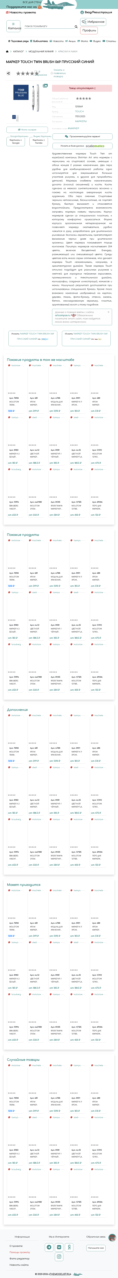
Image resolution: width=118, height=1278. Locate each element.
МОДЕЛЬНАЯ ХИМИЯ (41, 51)
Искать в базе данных (82, 146)
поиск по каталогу (35, 27)
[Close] (108, 312)
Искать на (33, 338)
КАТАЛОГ (18, 51)
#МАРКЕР (73, 128)
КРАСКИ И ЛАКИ (67, 51)
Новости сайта (19, 1265)
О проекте (16, 1246)
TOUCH (79, 111)
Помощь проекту (20, 1252)
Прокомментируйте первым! (82, 136)
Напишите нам (96, 1248)
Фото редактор (20, 1259)
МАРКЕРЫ (81, 121)
